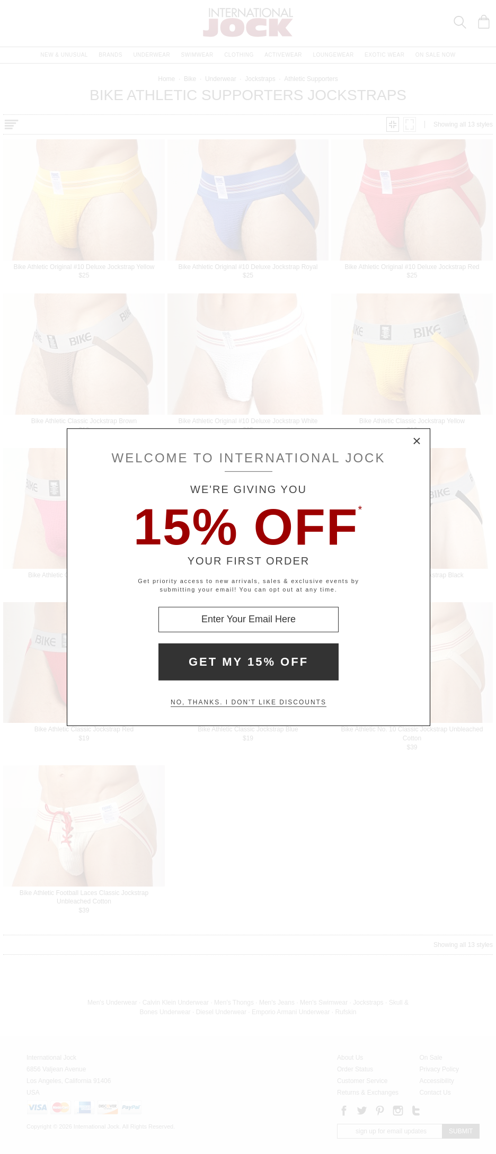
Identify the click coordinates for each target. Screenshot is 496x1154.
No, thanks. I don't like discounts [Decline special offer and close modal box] (248, 702)
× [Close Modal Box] (417, 441)
